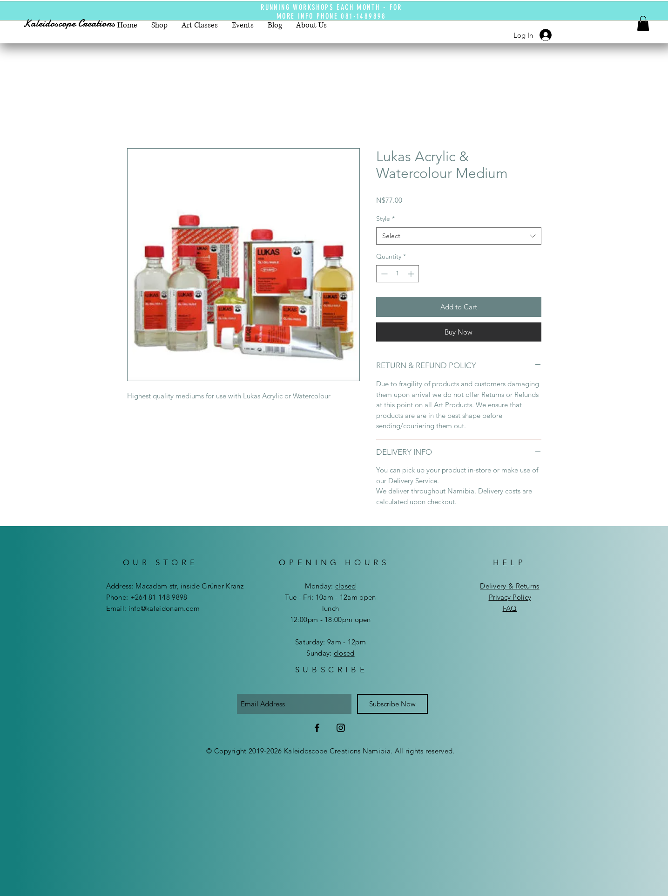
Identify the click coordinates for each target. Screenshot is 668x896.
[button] (643, 23)
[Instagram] (340, 727)
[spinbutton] (397, 274)
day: (337, 585)
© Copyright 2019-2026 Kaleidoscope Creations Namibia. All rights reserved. (330, 750)
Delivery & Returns (509, 585)
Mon (312, 585)
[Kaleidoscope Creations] (77, 24)
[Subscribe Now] (392, 704)
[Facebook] (317, 727)
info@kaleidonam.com (164, 608)
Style (385, 218)
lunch (330, 608)
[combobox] (458, 236)
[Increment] (412, 274)
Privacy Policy (510, 597)
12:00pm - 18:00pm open (330, 619)
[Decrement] (383, 274)
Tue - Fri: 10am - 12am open (330, 597)
